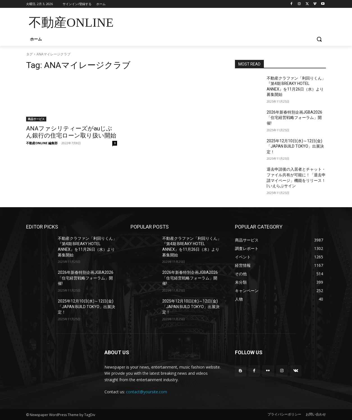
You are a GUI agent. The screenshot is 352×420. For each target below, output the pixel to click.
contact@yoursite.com (146, 391)
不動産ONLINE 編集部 (42, 143)
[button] (319, 39)
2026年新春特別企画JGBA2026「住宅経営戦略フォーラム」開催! (294, 117)
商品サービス (36, 119)
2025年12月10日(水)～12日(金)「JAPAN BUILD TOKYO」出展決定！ (295, 146)
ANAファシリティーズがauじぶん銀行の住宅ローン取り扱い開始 (71, 132)
